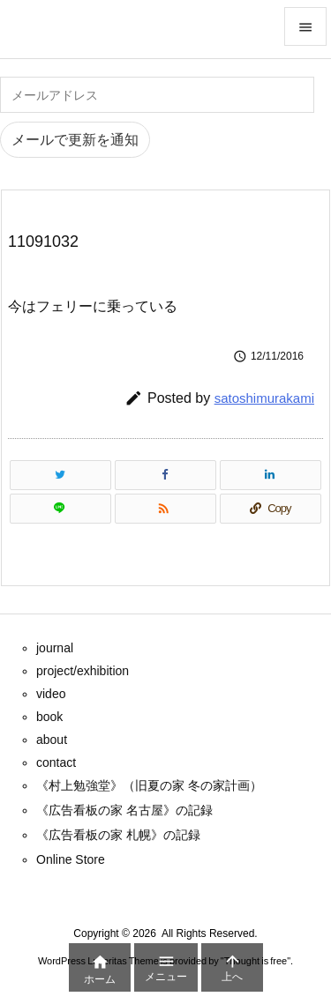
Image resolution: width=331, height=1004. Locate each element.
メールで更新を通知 (75, 139)
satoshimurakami (264, 397)
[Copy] (270, 509)
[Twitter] (60, 475)
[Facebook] (165, 475)
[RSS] (165, 509)
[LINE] (60, 509)
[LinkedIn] (270, 475)
